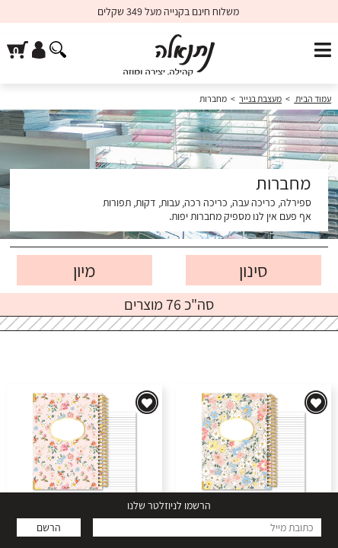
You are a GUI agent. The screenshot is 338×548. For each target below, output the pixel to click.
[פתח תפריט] (322, 51)
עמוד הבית (312, 98)
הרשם (49, 527)
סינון (253, 270)
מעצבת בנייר (260, 98)
